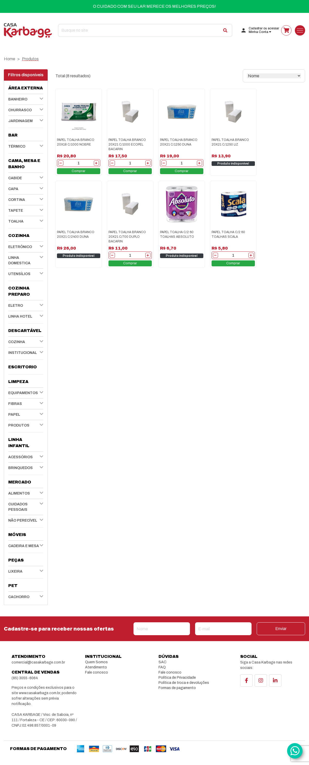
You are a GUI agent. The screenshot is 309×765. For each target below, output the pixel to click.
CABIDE (15, 178)
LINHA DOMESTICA (19, 260)
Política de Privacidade (177, 677)
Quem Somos (96, 662)
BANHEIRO (17, 99)
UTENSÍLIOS (19, 274)
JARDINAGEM (20, 121)
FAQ (162, 667)
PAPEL (14, 414)
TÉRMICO (16, 146)
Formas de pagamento (177, 688)
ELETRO (15, 306)
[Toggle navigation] (300, 30)
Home (9, 59)
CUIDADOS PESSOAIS (18, 507)
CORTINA (16, 200)
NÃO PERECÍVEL (22, 520)
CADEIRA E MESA (23, 546)
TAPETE (15, 210)
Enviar (281, 628)
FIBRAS (15, 404)
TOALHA (15, 221)
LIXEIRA (15, 571)
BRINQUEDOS (20, 468)
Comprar (78, 171)
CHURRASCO (20, 110)
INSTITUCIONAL (22, 353)
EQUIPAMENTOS (23, 393)
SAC (162, 662)
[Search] (145, 30)
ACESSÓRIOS (20, 457)
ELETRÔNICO (20, 247)
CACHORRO (18, 597)
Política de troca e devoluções (183, 683)
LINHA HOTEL (20, 316)
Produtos (30, 59)
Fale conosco (96, 672)
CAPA (13, 189)
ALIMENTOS (19, 493)
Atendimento (96, 667)
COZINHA (16, 342)
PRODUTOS (18, 425)
